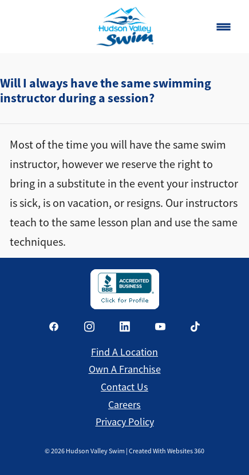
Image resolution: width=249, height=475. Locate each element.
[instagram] (89, 326)
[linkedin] (125, 326)
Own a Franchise (125, 369)
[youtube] (160, 326)
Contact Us (124, 387)
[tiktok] (196, 326)
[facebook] (54, 326)
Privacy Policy (125, 422)
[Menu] (224, 27)
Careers (124, 404)
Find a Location (124, 352)
